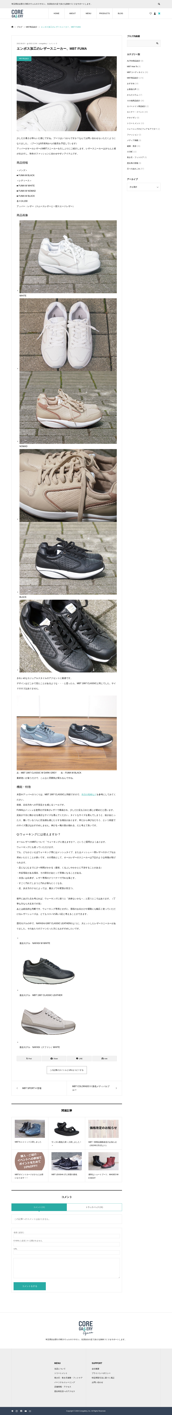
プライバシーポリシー (101, 1373)
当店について (60, 1369)
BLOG (120, 13)
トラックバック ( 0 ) (94, 1207)
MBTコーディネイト (135, 72)
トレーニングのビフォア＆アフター (142, 129)
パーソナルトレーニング (64, 1382)
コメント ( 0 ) (39, 1207)
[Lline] (79, 1058)
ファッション (132, 135)
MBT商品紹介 (133, 78)
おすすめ (131, 83)
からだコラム (132, 95)
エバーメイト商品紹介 (136, 106)
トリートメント (133, 123)
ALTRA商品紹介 (133, 61)
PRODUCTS (104, 13)
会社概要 (95, 1369)
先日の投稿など (88, 794)
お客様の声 (131, 89)
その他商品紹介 (133, 101)
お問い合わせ (97, 1382)
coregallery (43, 43)
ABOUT (72, 13)
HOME (56, 13)
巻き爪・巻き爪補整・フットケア (68, 1378)
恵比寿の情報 (132, 163)
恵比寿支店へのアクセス (64, 1391)
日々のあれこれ (133, 169)
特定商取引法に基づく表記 (103, 1378)
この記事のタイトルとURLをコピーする (67, 1070)
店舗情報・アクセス (62, 1387)
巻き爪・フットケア (135, 157)
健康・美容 (131, 146)
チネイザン (131, 118)
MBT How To (132, 66)
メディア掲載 (132, 140)
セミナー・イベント (135, 112)
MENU (88, 13)
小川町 (130, 152)
